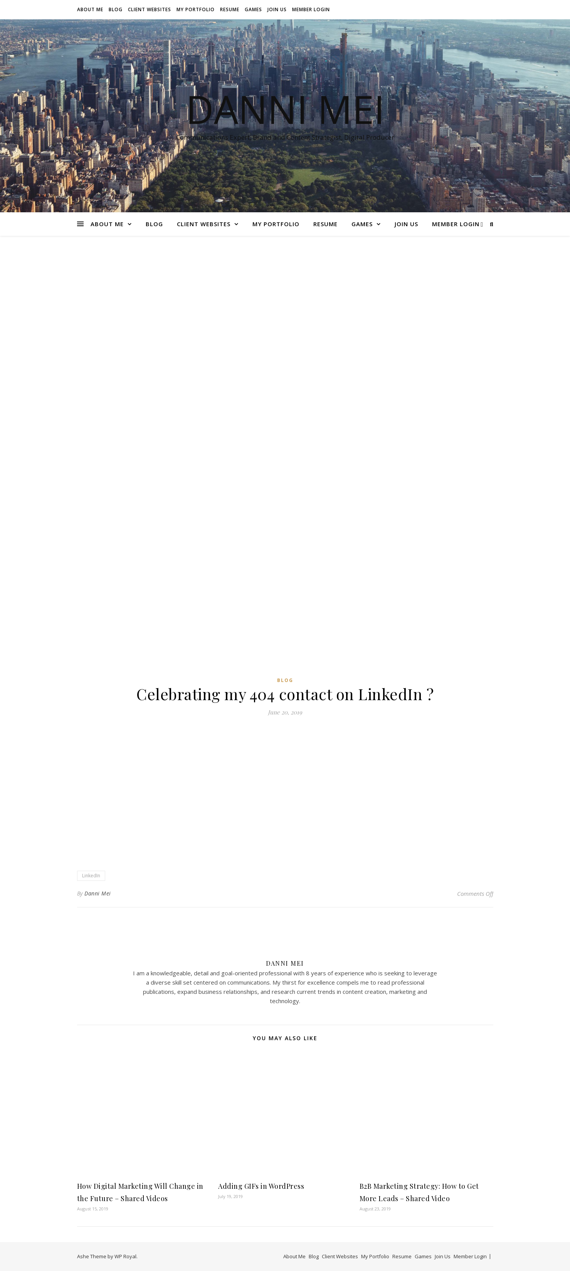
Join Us (277, 9)
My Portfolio (196, 9)
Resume (229, 9)
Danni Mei (285, 109)
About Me (90, 9)
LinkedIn (91, 875)
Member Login (311, 9)
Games (253, 9)
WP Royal (125, 1256)
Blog (116, 9)
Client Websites (149, 9)
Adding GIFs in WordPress (261, 1186)
